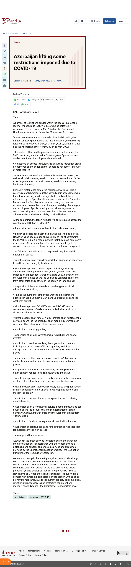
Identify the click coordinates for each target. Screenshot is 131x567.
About (21, 551)
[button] (4, 45)
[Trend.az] (11, 21)
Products (47, 551)
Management (34, 551)
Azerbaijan (19, 497)
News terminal (61, 551)
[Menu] (123, 21)
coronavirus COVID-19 (39, 497)
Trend (28, 129)
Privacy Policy (25, 555)
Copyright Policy (79, 551)
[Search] (76, 21)
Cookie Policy (41, 555)
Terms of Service (97, 551)
